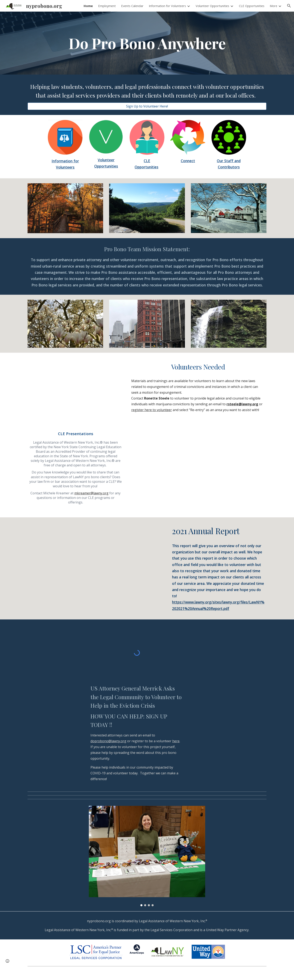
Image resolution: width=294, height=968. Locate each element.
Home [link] (88, 6)
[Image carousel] (147, 856)
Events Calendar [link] (132, 6)
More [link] (273, 6)
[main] (147, 43)
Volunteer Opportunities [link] (212, 6)
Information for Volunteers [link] (167, 6)
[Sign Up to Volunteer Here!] (147, 106)
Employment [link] (107, 6)
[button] (289, 6)
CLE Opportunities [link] (251, 6)
